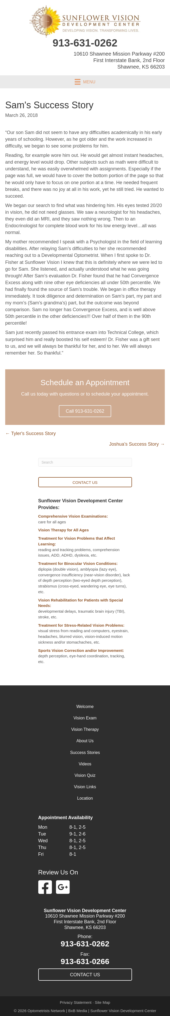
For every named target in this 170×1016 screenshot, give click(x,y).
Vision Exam (85, 718)
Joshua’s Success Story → (137, 444)
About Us (85, 741)
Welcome (84, 706)
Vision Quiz (85, 775)
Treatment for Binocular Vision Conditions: (78, 563)
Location (85, 798)
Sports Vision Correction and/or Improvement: (81, 650)
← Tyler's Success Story (30, 433)
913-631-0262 (85, 43)
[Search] (85, 462)
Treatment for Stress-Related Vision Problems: (81, 625)
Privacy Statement (76, 1002)
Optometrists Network (46, 1010)
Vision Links (85, 787)
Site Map (102, 1002)
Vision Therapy (85, 729)
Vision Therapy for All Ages (63, 530)
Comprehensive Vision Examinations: (73, 516)
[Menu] (85, 81)
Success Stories (85, 752)
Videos (85, 764)
